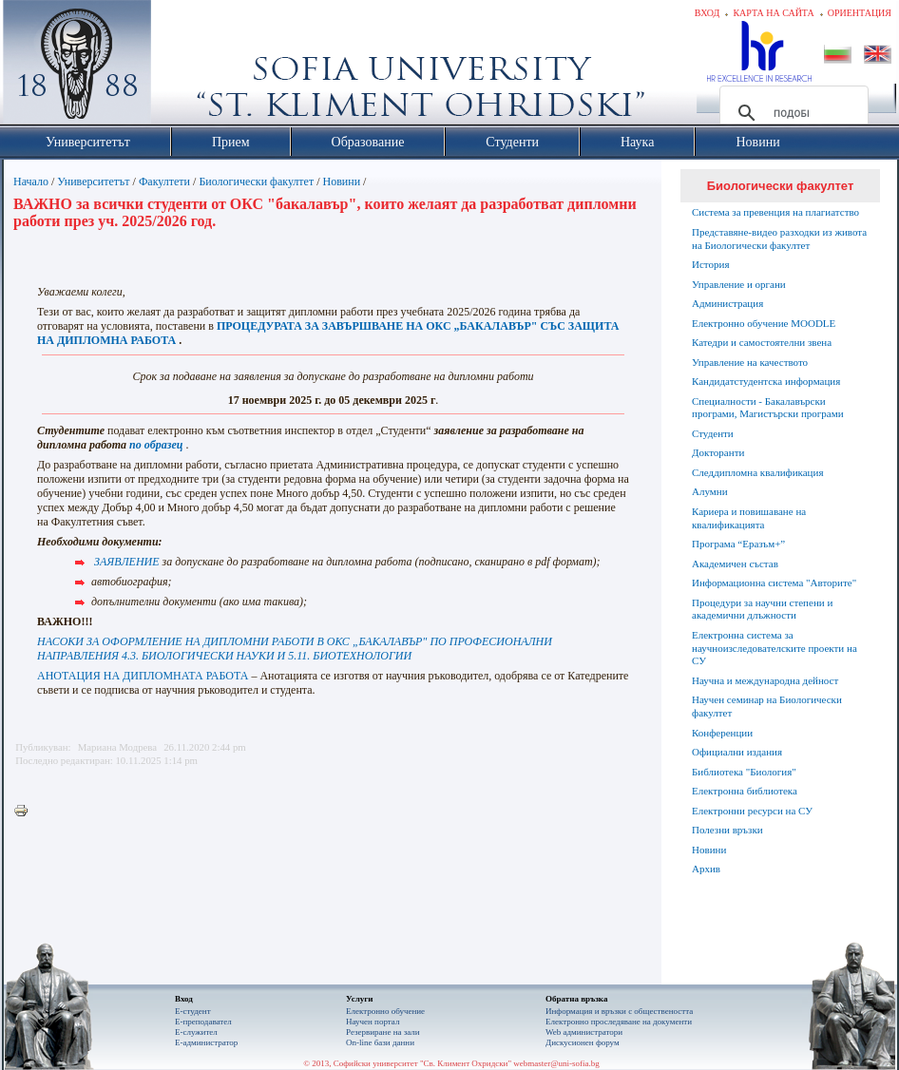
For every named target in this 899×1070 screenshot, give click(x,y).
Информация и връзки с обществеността (619, 1011)
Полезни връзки (727, 829)
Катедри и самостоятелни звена (762, 342)
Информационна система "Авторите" (774, 582)
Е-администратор (206, 1042)
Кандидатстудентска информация (766, 381)
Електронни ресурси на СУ (752, 810)
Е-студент (193, 1011)
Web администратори (583, 1032)
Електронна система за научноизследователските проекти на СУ (774, 648)
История (710, 264)
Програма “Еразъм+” (738, 543)
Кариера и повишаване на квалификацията (749, 518)
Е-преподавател (203, 1021)
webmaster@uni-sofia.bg (556, 1063)
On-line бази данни (380, 1042)
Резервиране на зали (383, 1032)
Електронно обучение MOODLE (763, 323)
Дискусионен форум (582, 1042)
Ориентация (859, 13)
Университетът (93, 181)
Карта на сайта (773, 13)
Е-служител (196, 1032)
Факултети (164, 181)
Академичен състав (735, 563)
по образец (155, 444)
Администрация (727, 303)
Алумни (710, 491)
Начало (30, 181)
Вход (707, 13)
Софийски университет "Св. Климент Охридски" (184, 66)
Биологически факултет (256, 181)
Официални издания (737, 751)
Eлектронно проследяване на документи (618, 1021)
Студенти (713, 433)
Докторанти (718, 452)
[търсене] (791, 113)
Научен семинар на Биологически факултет (767, 706)
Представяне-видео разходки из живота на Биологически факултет (779, 238)
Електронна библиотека (744, 790)
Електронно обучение (385, 1011)
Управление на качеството (750, 362)
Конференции (722, 732)
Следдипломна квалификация (757, 472)
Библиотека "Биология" (744, 771)
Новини (342, 181)
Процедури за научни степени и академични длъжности (762, 609)
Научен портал (372, 1021)
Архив (706, 868)
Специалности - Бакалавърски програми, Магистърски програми (768, 407)
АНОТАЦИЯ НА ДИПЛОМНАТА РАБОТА (142, 675)
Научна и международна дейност (765, 680)
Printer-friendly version (25, 811)
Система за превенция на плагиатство (775, 212)
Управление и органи (739, 284)
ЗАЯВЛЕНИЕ (127, 561)
